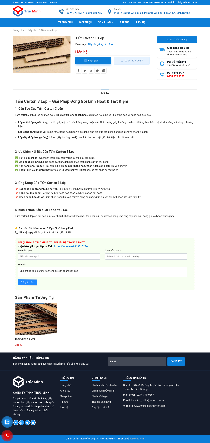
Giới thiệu (85, 22)
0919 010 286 (94, 13)
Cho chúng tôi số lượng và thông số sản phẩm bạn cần (102, 272)
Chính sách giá (100, 396)
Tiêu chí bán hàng (101, 401)
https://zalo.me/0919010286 (71, 246)
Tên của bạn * (25, 250)
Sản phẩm (105, 22)
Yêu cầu (22, 264)
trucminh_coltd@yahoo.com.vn (180, 2)
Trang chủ (65, 22)
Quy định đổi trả (100, 407)
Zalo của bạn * (113, 250)
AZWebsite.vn (137, 438)
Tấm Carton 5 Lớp (25, 338)
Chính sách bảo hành (103, 390)
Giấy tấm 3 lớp (49, 30)
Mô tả (105, 93)
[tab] (105, 93)
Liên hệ (140, 22)
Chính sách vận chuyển (104, 385)
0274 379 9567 (150, 2)
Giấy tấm (32, 30)
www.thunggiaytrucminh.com (149, 405)
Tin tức (125, 22)
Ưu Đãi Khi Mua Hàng (176, 39)
